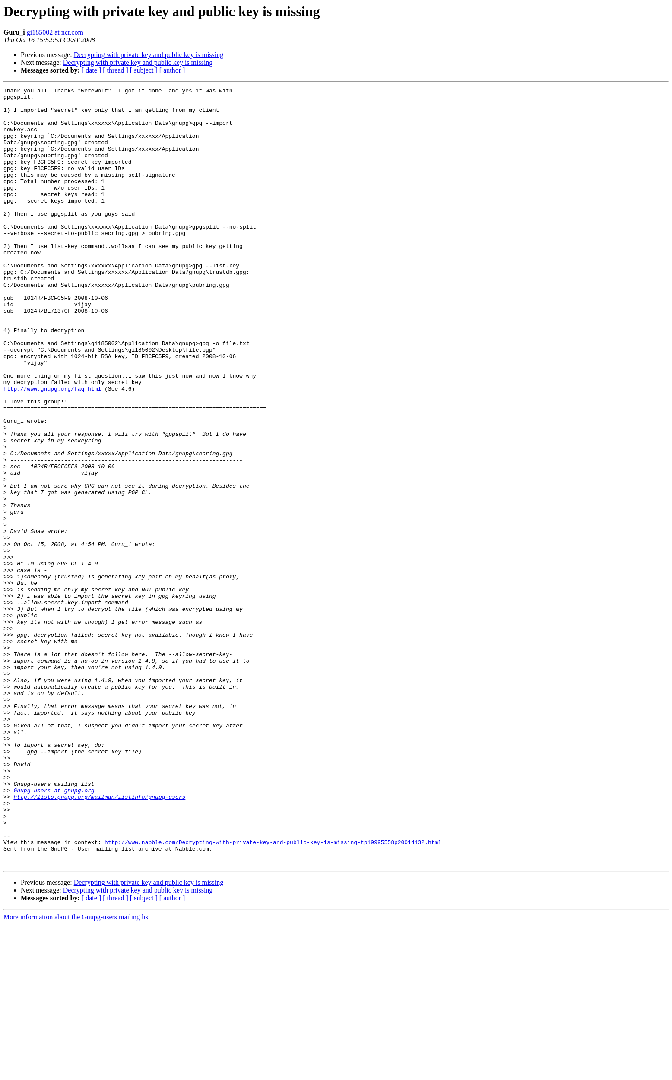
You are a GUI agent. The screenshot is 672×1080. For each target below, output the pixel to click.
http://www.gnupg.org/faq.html (52, 449)
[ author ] (172, 70)
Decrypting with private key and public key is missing (149, 54)
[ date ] (91, 70)
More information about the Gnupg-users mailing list (76, 1072)
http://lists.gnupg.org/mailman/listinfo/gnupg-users (99, 939)
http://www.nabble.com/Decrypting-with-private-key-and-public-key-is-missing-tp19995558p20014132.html (273, 993)
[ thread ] (115, 70)
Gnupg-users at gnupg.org (53, 931)
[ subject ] (144, 70)
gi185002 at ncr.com (55, 32)
